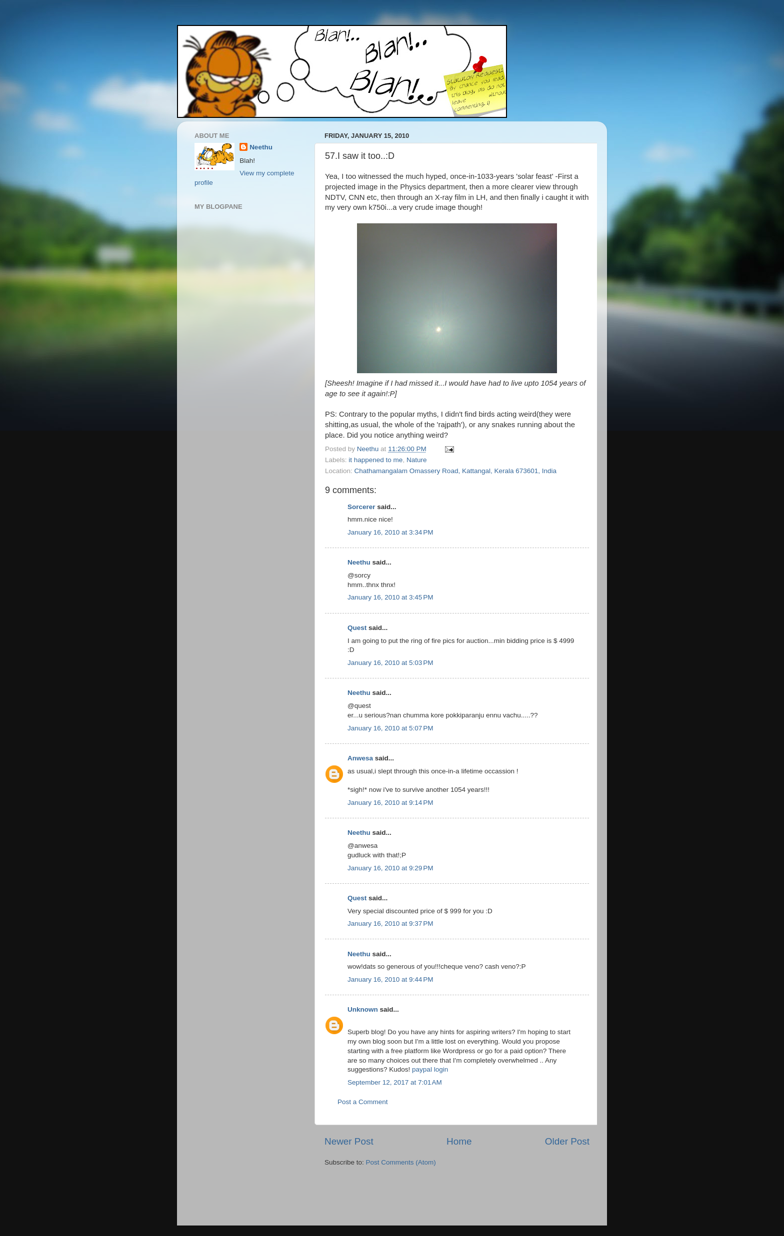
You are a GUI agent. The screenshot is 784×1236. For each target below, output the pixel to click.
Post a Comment (363, 1102)
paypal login (430, 1069)
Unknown (363, 1009)
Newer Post (349, 1141)
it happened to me (375, 460)
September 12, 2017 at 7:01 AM (395, 1082)
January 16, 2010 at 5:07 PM (391, 728)
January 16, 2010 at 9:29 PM (391, 868)
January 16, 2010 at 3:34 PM (391, 532)
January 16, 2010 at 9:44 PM (391, 979)
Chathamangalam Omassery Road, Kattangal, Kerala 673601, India (455, 471)
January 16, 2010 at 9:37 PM (391, 923)
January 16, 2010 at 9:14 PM (391, 802)
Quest (357, 627)
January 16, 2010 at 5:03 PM (391, 662)
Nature (416, 460)
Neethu (359, 562)
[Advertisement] (383, 1198)
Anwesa (360, 758)
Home (459, 1141)
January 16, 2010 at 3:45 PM (391, 597)
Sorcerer (362, 507)
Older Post (567, 1141)
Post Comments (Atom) (401, 1162)
